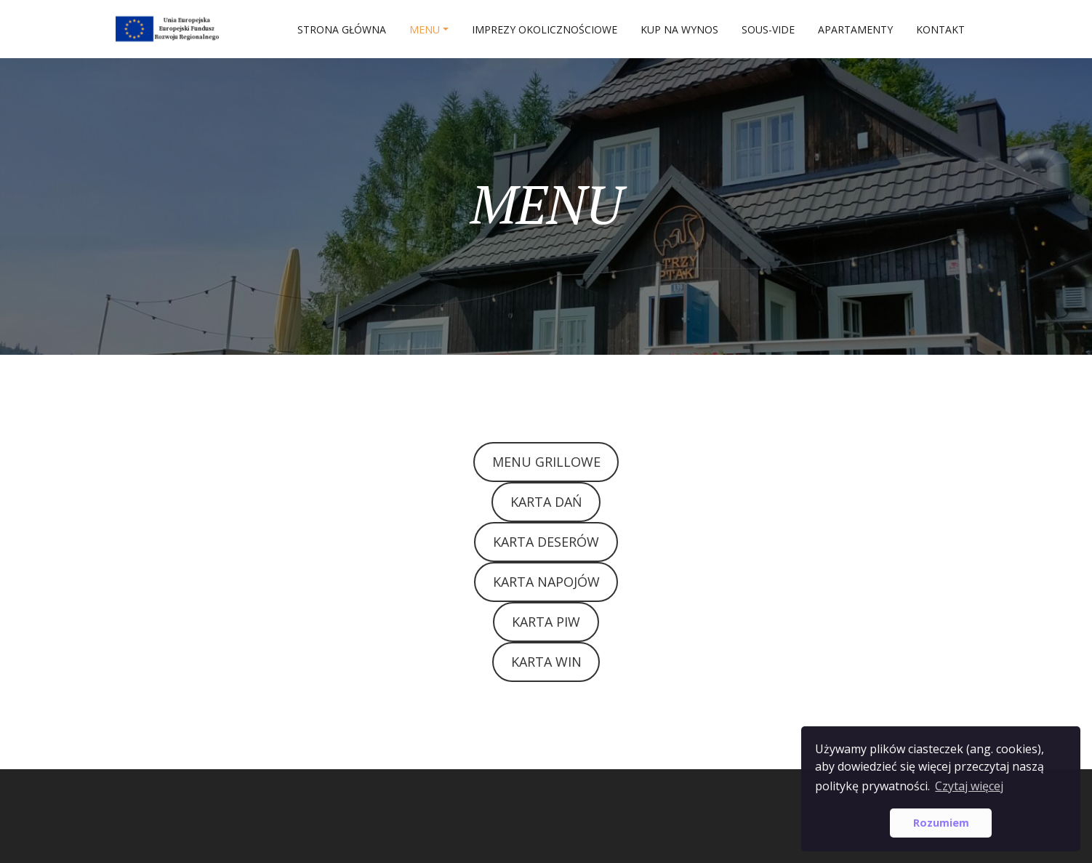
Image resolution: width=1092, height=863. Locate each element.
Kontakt (940, 29)
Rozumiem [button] (941, 823)
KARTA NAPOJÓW (546, 581)
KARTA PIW (546, 621)
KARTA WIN (546, 661)
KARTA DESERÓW (546, 541)
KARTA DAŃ (546, 501)
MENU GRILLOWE (546, 461)
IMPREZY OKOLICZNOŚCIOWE (544, 29)
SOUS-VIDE (768, 29)
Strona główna (341, 29)
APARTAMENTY (855, 29)
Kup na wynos (679, 29)
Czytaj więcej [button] (969, 786)
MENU (424, 29)
